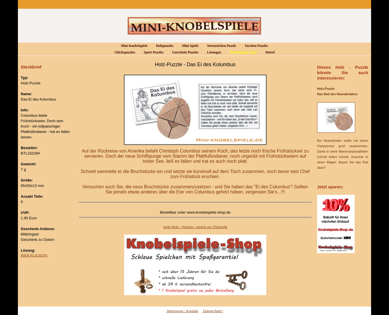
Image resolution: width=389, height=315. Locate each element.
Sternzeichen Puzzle (219, 46)
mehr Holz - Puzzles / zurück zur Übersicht (195, 227)
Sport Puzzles (152, 52)
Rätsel (268, 52)
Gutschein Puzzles (183, 52)
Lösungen (212, 52)
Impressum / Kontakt (182, 311)
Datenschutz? (212, 311)
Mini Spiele (188, 46)
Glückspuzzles (123, 52)
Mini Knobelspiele (132, 46)
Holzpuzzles (162, 46)
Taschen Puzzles (254, 46)
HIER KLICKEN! (34, 255)
